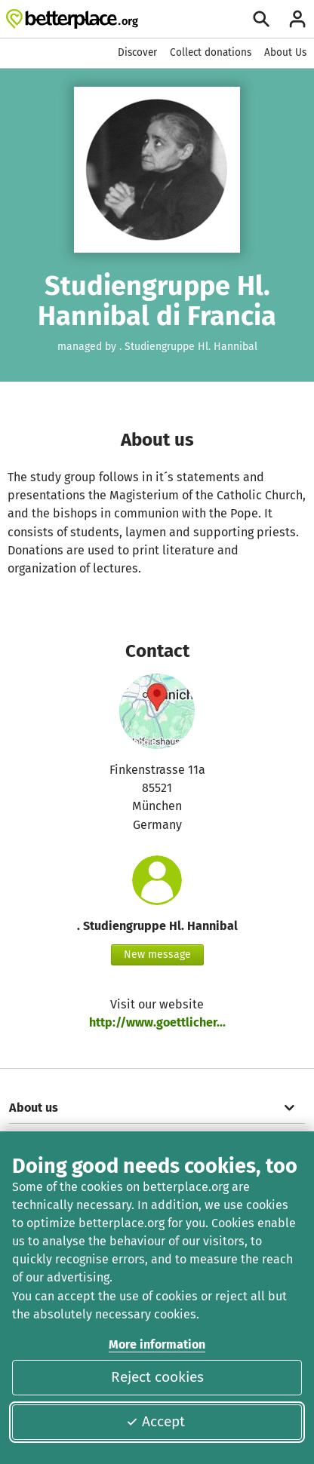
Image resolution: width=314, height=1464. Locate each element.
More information (157, 1344)
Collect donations (210, 52)
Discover (137, 52)
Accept (155, 1421)
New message (157, 954)
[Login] (297, 19)
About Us (285, 52)
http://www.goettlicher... (157, 1022)
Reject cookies (157, 1377)
